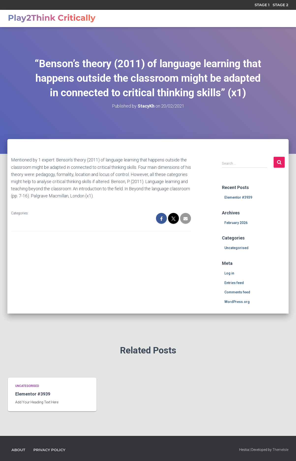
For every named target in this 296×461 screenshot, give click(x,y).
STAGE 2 (280, 4)
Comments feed (237, 292)
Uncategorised (236, 248)
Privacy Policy (49, 449)
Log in (229, 273)
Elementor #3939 (238, 197)
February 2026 (236, 223)
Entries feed (234, 283)
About (18, 449)
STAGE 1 (262, 4)
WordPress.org (237, 302)
